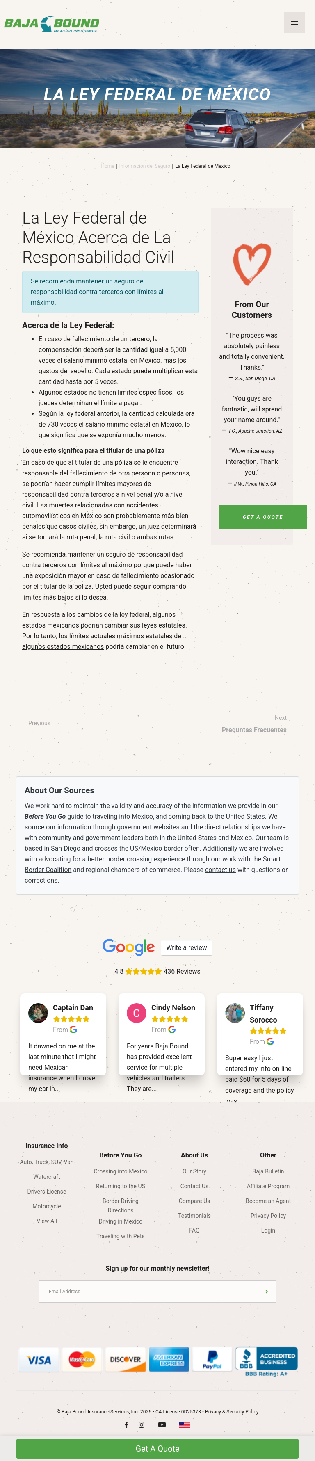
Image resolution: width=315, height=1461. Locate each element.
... (57, 1089)
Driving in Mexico (121, 1221)
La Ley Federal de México (203, 166)
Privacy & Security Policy (231, 1412)
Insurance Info (46, 1146)
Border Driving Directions (121, 1204)
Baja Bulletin (268, 1171)
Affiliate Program (268, 1186)
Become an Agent (268, 1201)
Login (268, 1230)
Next (254, 725)
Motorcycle (46, 1206)
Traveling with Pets (120, 1236)
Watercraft (46, 1176)
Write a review (186, 948)
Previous (39, 723)
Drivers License (46, 1191)
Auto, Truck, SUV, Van (46, 1162)
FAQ (194, 1230)
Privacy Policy (268, 1215)
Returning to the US (120, 1186)
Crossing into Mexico (121, 1171)
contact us (220, 870)
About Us (194, 1155)
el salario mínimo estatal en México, (109, 360)
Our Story (194, 1171)
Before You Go (120, 1155)
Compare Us (194, 1201)
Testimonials (194, 1215)
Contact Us (194, 1186)
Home (107, 166)
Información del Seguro (144, 166)
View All (47, 1221)
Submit (266, 1291)
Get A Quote (263, 517)
